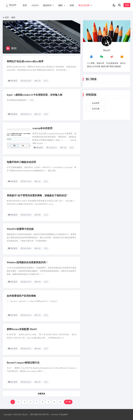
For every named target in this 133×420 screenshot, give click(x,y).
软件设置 (14, 81)
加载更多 (41, 394)
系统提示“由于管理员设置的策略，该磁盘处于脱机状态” (37, 195)
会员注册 (95, 109)
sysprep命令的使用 (42, 128)
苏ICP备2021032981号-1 (40, 415)
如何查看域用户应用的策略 (21, 295)
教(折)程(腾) (84, 5)
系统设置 (14, 114)
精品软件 (47, 5)
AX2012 (35, 5)
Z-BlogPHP (63, 415)
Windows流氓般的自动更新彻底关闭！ (27, 262)
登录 (127, 5)
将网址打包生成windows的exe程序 (25, 61)
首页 (25, 5)
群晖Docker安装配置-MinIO (22, 329)
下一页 (68, 402)
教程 (13, 18)
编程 (60, 5)
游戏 (72, 5)
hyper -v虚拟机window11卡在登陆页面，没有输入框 (34, 94)
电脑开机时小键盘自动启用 (21, 162)
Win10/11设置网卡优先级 (20, 229)
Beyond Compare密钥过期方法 (23, 362)
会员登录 (95, 103)
